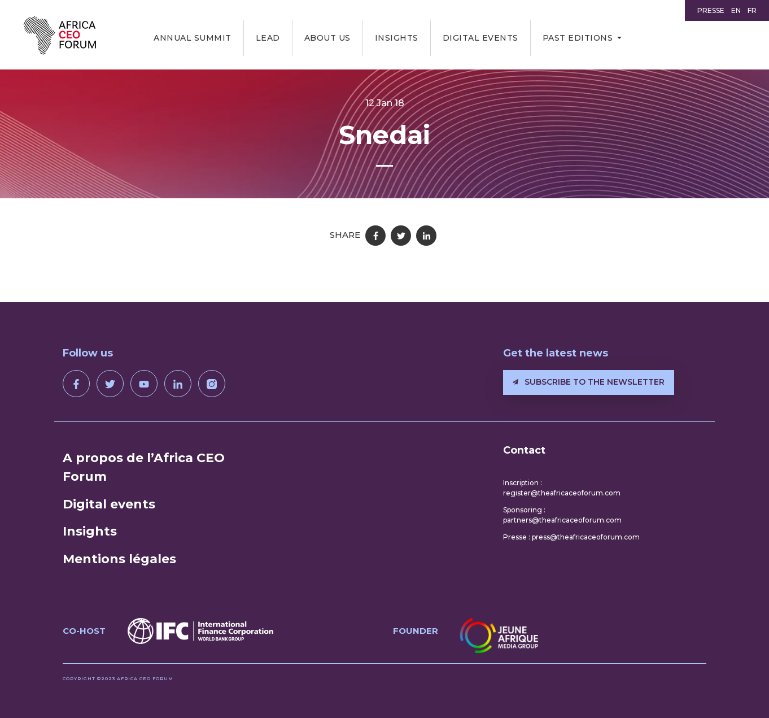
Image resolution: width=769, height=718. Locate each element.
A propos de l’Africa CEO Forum (144, 467)
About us (327, 38)
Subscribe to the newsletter (589, 382)
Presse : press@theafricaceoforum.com (571, 537)
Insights (396, 38)
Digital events (480, 38)
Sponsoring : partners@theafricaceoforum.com (562, 515)
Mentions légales (119, 559)
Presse (710, 10)
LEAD (268, 38)
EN (736, 10)
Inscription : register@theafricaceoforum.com (562, 487)
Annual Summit (192, 38)
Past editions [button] (578, 38)
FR (752, 10)
